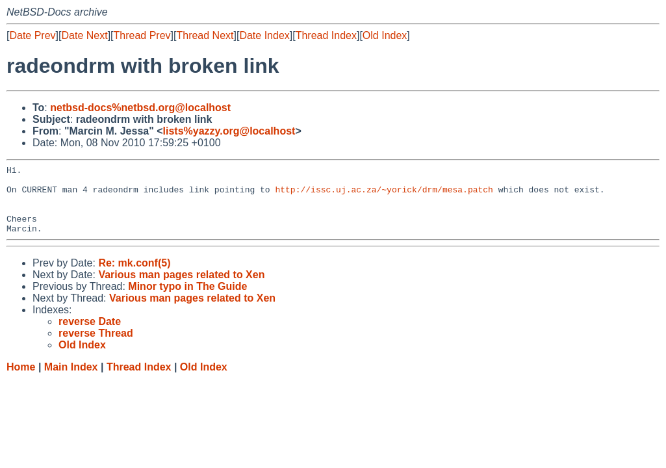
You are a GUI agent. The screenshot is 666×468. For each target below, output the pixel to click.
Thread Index (326, 35)
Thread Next (204, 35)
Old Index (385, 35)
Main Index (71, 380)
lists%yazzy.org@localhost (229, 130)
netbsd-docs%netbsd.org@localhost (140, 107)
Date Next (84, 35)
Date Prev (32, 35)
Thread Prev (142, 35)
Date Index (264, 35)
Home (20, 380)
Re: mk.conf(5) (134, 276)
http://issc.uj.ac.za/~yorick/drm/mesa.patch (384, 195)
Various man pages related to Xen (181, 288)
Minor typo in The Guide (187, 300)
